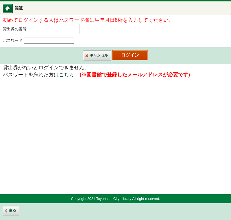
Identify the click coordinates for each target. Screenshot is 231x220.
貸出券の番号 (15, 29)
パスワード (13, 40)
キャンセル (99, 55)
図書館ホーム (11, 8)
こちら (66, 74)
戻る (12, 210)
